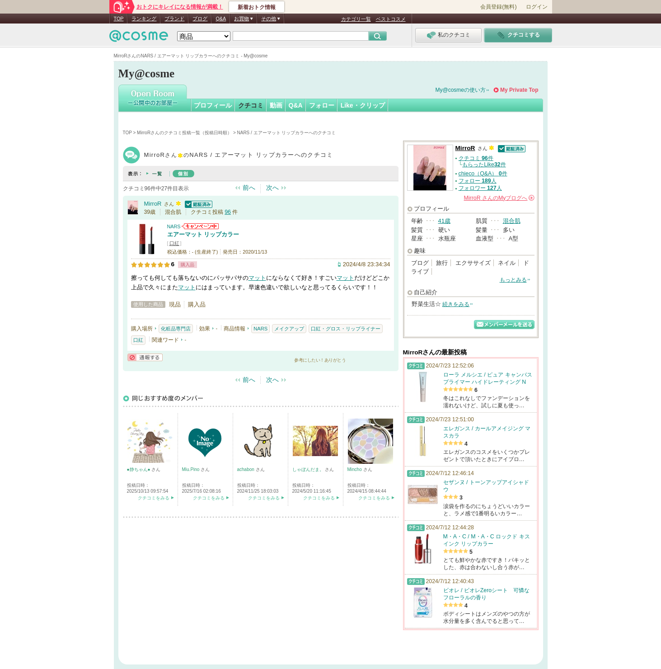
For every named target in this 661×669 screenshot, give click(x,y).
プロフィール (213, 105)
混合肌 (511, 220)
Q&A (221, 18)
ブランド (174, 18)
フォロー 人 (478, 181)
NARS (174, 226)
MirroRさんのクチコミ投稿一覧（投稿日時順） (184, 132)
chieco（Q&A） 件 (483, 173)
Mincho (355, 469)
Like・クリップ (363, 105)
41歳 (444, 220)
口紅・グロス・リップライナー (345, 328)
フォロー (321, 105)
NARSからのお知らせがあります (200, 226)
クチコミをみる (153, 497)
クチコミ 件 (476, 158)
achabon (246, 469)
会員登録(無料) (498, 7)
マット (257, 277)
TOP (119, 18)
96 (228, 212)
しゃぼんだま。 (308, 469)
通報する (145, 357)
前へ (249, 187)
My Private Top (519, 90)
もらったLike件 (484, 164)
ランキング (143, 18)
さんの (499, 198)
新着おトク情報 (257, 7)
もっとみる (513, 280)
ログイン (537, 7)
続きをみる (455, 304)
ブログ (199, 18)
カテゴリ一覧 (356, 19)
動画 (276, 105)
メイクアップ (289, 328)
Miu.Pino (191, 469)
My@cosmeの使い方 (461, 90)
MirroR (153, 203)
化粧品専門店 (176, 328)
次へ (272, 187)
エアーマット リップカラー (203, 234)
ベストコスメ (391, 19)
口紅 (174, 243)
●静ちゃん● (139, 469)
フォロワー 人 (480, 188)
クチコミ (250, 105)
